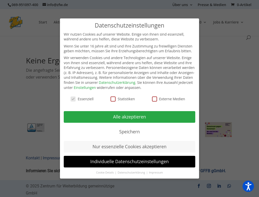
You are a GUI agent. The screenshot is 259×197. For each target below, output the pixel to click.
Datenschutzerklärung (117, 82)
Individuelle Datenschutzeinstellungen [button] (129, 161)
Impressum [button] (156, 172)
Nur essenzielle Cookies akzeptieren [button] (130, 146)
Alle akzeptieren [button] (129, 117)
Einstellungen (85, 87)
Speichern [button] (129, 132)
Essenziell (82, 98)
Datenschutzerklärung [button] (132, 172)
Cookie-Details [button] (105, 172)
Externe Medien (168, 98)
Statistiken (123, 98)
